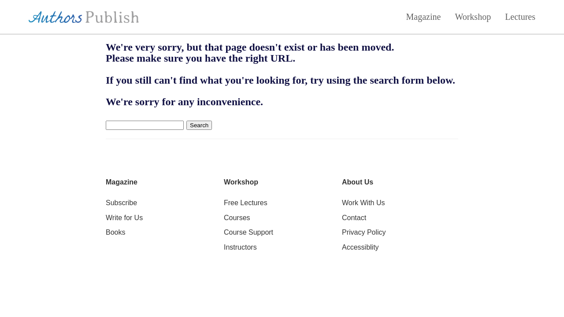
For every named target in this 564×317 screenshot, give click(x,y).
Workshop (473, 17)
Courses (237, 217)
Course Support (248, 232)
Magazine (423, 17)
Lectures (520, 17)
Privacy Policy (364, 232)
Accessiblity (360, 247)
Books (115, 232)
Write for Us (124, 217)
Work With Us (363, 202)
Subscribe (121, 202)
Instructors (240, 247)
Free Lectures (245, 202)
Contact (354, 217)
